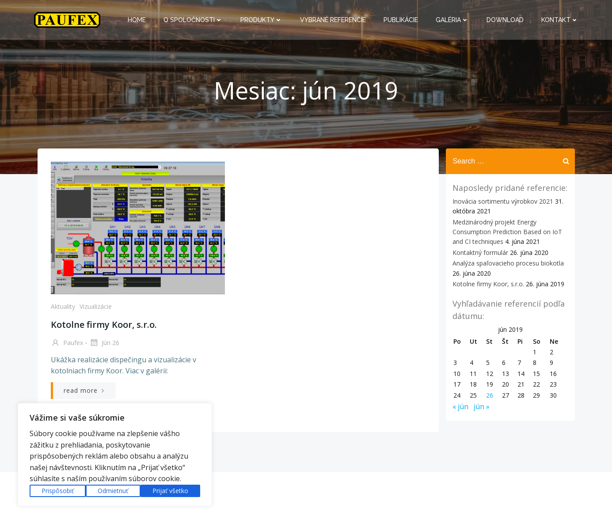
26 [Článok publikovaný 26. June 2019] (489, 395)
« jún (460, 406)
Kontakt (559, 19)
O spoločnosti (193, 19)
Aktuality (63, 306)
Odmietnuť (113, 490)
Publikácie (401, 19)
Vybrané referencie (333, 19)
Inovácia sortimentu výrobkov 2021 (502, 201)
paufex (67, 343)
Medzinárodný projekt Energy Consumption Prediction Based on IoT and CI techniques (507, 232)
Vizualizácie (96, 306)
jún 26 (104, 343)
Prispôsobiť (58, 490)
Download (505, 19)
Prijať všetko (170, 490)
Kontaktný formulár (480, 252)
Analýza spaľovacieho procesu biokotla (508, 263)
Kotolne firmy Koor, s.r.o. (488, 284)
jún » (482, 406)
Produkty (261, 19)
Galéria (452, 19)
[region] (115, 454)
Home (137, 19)
